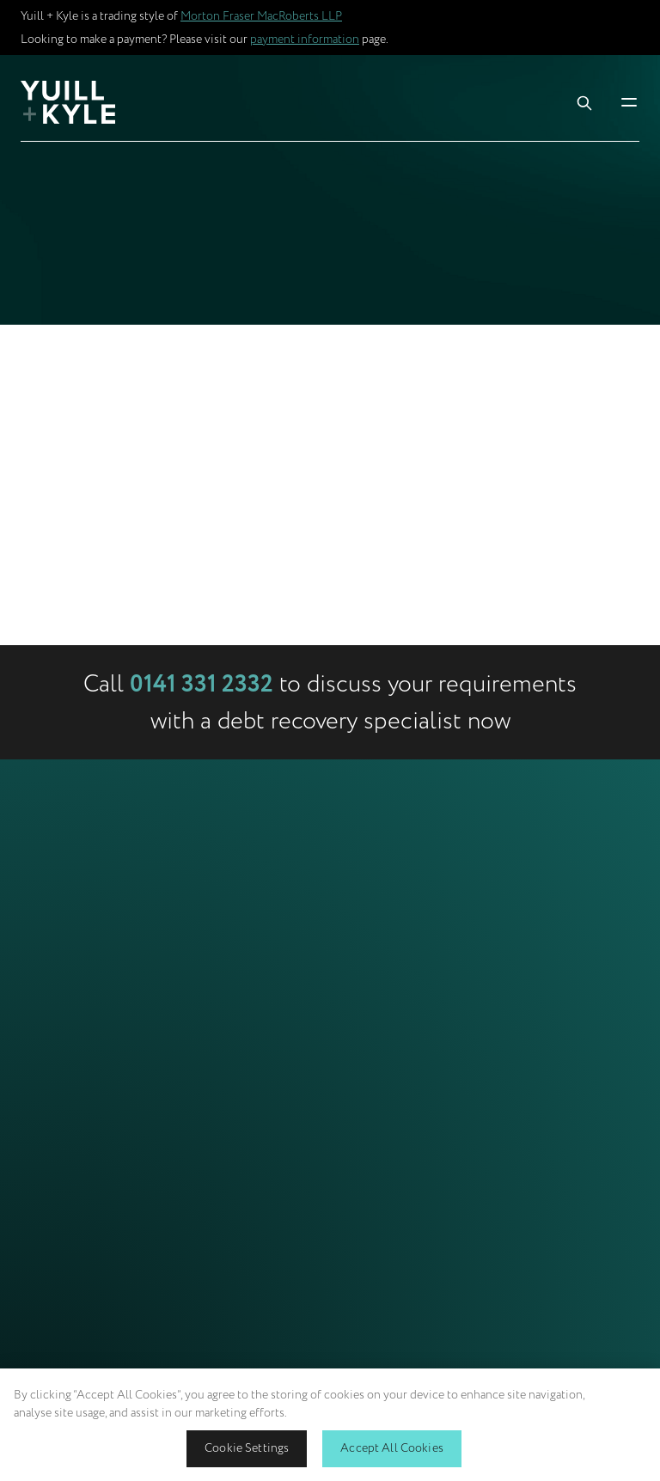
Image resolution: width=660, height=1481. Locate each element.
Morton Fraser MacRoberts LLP (261, 16)
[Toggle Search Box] (584, 102)
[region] (330, 1424)
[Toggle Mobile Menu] (629, 102)
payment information (304, 39)
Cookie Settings (247, 1448)
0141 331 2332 (201, 684)
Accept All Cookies (391, 1448)
